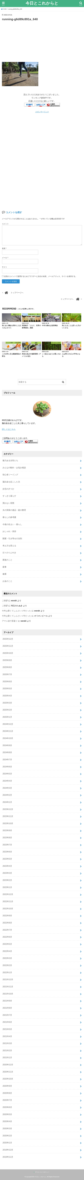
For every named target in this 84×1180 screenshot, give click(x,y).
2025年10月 (8, 653)
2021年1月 (7, 1057)
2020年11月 (8, 1072)
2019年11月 (8, 1157)
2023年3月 (7, 873)
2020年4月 (7, 1121)
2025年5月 (7, 688)
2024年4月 (7, 781)
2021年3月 (7, 1043)
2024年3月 (7, 788)
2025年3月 (7, 703)
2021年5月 (7, 1029)
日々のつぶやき (9, 553)
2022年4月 (7, 951)
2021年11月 (8, 986)
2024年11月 (8, 731)
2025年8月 (7, 667)
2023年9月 (7, 830)
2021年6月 (7, 1022)
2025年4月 (7, 696)
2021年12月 (8, 979)
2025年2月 (7, 710)
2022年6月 (7, 937)
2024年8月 (7, 752)
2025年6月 (7, 681)
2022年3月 (7, 958)
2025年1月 (7, 717)
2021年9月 (7, 1001)
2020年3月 (7, 1128)
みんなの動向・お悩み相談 (14, 467)
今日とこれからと (42, 3)
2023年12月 (8, 809)
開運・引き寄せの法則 (12, 538)
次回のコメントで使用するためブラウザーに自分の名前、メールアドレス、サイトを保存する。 (40, 276)
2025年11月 (8, 646)
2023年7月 (7, 845)
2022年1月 (7, 972)
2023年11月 (8, 816)
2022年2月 (7, 965)
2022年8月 (7, 923)
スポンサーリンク (42, 112)
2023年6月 (7, 852)
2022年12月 (8, 894)
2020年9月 (7, 1086)
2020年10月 (8, 1079)
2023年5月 (7, 859)
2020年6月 (7, 1107)
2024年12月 (8, 724)
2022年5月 (7, 944)
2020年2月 (7, 1136)
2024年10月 (8, 738)
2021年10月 (8, 994)
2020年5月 (7, 1114)
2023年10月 (8, 823)
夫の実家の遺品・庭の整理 (14, 510)
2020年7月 (7, 1100)
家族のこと (7, 560)
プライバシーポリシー (42, 1172)
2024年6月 (7, 767)
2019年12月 (8, 1150)
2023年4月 (7, 866)
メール (5, 258)
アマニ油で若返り (9, 621)
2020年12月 (8, 1065)
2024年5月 (7, 774)
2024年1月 (7, 802)
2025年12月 (8, 639)
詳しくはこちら (9, 429)
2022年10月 (8, 908)
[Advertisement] (42, 41)
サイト (4, 267)
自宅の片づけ (8, 489)
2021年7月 (7, 1015)
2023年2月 (7, 880)
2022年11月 (8, 901)
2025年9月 (7, 660)
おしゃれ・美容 (9, 531)
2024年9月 (7, 745)
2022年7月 (7, 930)
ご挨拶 (5, 600)
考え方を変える (9, 546)
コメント (5, 224)
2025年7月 (7, 674)
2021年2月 (7, 1050)
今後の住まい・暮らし (12, 524)
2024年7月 (7, 759)
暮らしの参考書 (9, 517)
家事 (4, 567)
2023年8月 (7, 837)
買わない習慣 (8, 503)
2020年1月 (7, 1143)
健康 (4, 574)
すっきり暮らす (9, 496)
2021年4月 (7, 1036)
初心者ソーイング (10, 475)
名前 (4, 248)
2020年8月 (7, 1093)
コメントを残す (14, 212)
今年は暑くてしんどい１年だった (16, 611)
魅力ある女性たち (10, 460)
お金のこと (7, 581)
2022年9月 (7, 915)
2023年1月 (7, 887)
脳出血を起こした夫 (11, 482)
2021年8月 (7, 1008)
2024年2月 (7, 795)
